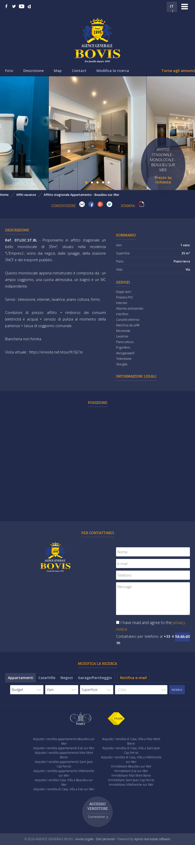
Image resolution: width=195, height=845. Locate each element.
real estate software (157, 839)
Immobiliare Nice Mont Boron (131, 775)
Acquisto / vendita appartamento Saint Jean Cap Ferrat (64, 764)
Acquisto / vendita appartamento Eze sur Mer (63, 748)
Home (4, 195)
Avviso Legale (84, 839)
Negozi (66, 677)
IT (172, 6)
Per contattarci (97, 533)
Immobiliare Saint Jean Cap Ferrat (131, 780)
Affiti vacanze (26, 195)
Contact (79, 70)
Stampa (141, 204)
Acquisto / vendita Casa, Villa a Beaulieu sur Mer (64, 782)
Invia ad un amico (82, 204)
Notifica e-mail (133, 677)
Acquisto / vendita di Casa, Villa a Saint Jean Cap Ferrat (131, 750)
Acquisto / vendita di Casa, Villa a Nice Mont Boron (131, 741)
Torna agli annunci (178, 70)
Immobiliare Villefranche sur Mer (131, 784)
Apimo (138, 839)
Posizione (97, 402)
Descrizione (33, 70)
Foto (9, 70)
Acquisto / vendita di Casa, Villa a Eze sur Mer (64, 789)
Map (58, 70)
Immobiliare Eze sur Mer (131, 771)
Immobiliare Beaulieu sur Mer (131, 766)
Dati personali (105, 839)
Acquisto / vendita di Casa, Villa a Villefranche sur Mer (131, 759)
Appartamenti (20, 677)
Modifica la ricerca (112, 70)
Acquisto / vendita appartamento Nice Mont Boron (64, 754)
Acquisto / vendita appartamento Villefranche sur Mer (64, 773)
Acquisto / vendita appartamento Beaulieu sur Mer (64, 741)
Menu (184, 6)
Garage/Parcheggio (95, 677)
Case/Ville (46, 677)
